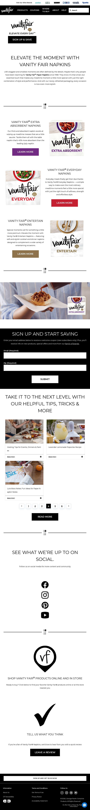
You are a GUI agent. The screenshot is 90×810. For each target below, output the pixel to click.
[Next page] (68, 506)
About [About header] (55, 10)
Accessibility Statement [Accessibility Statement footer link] (40, 801)
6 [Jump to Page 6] (61, 506)
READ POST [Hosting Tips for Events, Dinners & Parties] (24, 457)
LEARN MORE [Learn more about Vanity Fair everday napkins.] (65, 202)
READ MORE (45, 516)
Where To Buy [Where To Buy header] (45, 10)
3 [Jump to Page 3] (41, 506)
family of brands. (72, 344)
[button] (84, 805)
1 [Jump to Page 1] (28, 506)
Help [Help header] (63, 10)
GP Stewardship (8, 797)
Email (11, 351)
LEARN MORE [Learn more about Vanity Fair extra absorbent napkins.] (25, 151)
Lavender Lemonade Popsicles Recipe (65, 447)
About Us (6, 792)
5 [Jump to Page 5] (55, 506)
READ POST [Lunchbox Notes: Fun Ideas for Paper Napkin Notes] (24, 498)
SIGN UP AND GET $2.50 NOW (45, 778)
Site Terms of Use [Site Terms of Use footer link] (38, 792)
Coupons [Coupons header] (34, 10)
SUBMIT (45, 379)
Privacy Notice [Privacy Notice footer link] (37, 797)
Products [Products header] (22, 10)
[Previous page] (21, 506)
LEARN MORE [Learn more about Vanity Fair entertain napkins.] (25, 253)
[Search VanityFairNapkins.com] (70, 10)
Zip (10, 363)
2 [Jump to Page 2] (35, 506)
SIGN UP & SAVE (22, 39)
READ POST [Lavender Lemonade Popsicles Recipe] (66, 457)
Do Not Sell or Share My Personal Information (74, 805)
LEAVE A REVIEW (45, 752)
